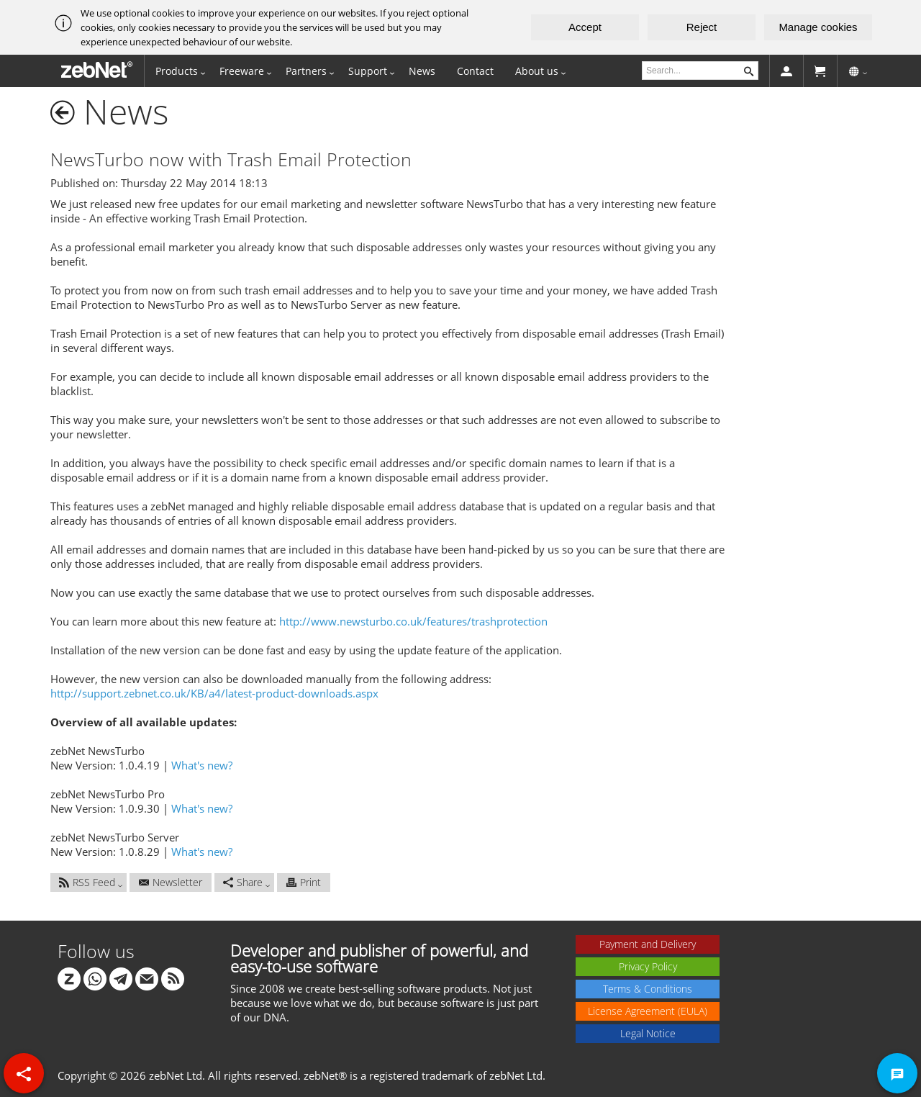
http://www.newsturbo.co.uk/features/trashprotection (413, 621)
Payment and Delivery (647, 944)
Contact (475, 71)
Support (367, 71)
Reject (701, 27)
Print (303, 882)
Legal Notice (648, 1033)
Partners (306, 71)
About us (536, 71)
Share (243, 882)
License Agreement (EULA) (647, 1011)
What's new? (201, 765)
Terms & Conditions (647, 989)
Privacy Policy (648, 966)
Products (176, 71)
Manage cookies (818, 27)
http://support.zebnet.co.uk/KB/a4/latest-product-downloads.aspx (214, 693)
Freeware (241, 71)
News (422, 71)
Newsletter (170, 882)
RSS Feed (87, 882)
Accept (585, 27)
